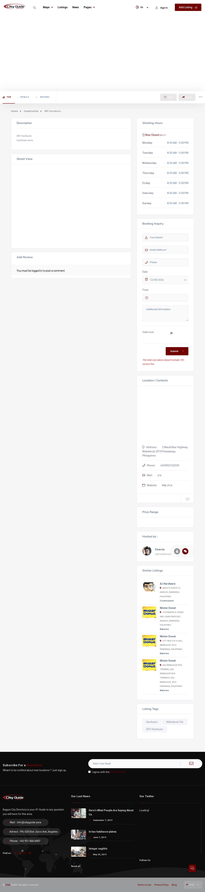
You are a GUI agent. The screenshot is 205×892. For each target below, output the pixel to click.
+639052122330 (169, 465)
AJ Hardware (167, 583)
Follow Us (147, 860)
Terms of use (144, 884)
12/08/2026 (168, 280)
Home (14, 111)
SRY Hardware (154, 729)
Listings (63, 7)
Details (23, 97)
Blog (174, 884)
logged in (37, 270)
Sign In (162, 7)
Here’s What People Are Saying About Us (111, 812)
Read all (78, 866)
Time (145, 289)
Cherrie (160, 549)
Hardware (151, 721)
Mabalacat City (174, 721)
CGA (7, 884)
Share (186, 97)
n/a (159, 475)
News (75, 7)
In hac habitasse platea (102, 831)
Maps (48, 7)
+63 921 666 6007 (30, 840)
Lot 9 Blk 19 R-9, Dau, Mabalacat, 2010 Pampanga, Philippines (171, 645)
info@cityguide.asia (29, 822)
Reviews (42, 97)
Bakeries (164, 629)
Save (168, 97)
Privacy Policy (118, 772)
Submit (177, 351)
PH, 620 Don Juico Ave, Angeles (39, 831)
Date (145, 271)
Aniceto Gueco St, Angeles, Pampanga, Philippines (170, 592)
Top (7, 97)
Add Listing (188, 7)
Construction (31, 111)
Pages (89, 7)
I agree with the (107, 772)
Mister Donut (168, 608)
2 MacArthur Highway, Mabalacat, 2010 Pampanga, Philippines (165, 451)
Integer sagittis (98, 848)
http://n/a (167, 485)
